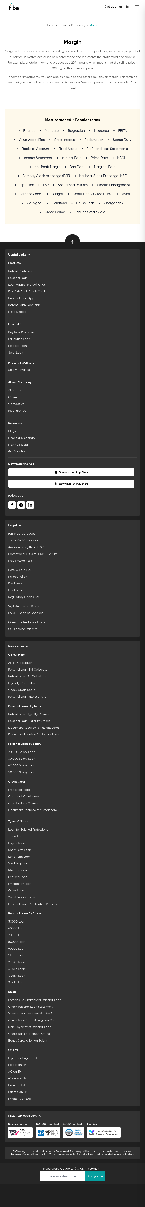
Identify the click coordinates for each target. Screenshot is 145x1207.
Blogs (12, 431)
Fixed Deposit (17, 311)
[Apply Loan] (62, 1176)
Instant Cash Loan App (24, 305)
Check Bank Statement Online (29, 1034)
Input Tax (27, 185)
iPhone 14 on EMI (19, 1098)
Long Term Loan (19, 856)
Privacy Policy (17, 576)
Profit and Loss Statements (107, 149)
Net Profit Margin (47, 167)
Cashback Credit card (23, 796)
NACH (121, 158)
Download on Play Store (71, 484)
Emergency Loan (19, 883)
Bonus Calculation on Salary (27, 1040)
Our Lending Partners (22, 629)
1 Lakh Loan (16, 955)
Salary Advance (19, 370)
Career (13, 397)
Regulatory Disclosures (23, 597)
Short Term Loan (19, 850)
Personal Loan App (21, 298)
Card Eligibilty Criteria (23, 803)
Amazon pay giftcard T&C (26, 547)
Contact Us (16, 404)
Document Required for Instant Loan (33, 727)
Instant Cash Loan (21, 271)
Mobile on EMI (17, 1065)
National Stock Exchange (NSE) (103, 176)
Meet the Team (18, 410)
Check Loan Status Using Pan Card (32, 1020)
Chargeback (113, 203)
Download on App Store (71, 472)
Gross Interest (64, 140)
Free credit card (19, 789)
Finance (29, 131)
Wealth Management (113, 185)
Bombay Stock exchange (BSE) (46, 176)
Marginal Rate (105, 167)
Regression (76, 131)
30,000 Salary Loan (21, 758)
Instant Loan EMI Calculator (27, 676)
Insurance (101, 131)
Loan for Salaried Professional (28, 829)
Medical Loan (17, 345)
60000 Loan (16, 928)
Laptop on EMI (18, 1092)
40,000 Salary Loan (21, 765)
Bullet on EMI (17, 1085)
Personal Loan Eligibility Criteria (29, 721)
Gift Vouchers (17, 451)
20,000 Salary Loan (21, 752)
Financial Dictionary (71, 25)
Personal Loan (18, 278)
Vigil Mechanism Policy (23, 606)
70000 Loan (16, 935)
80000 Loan (16, 942)
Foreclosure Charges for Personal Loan (34, 1000)
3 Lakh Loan (16, 969)
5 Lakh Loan (16, 982)
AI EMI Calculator (20, 663)
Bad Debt (77, 167)
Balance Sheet (30, 194)
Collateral (59, 203)
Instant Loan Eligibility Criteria (28, 714)
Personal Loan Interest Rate (27, 696)
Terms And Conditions (23, 540)
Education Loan (19, 339)
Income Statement (37, 158)
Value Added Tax (32, 140)
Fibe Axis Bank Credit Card (26, 291)
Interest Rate (72, 158)
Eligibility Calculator (21, 683)
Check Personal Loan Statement (30, 1006)
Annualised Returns (73, 185)
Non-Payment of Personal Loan (29, 1027)
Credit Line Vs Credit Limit (92, 194)
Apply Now (95, 1176)
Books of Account (35, 149)
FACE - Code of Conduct (25, 613)
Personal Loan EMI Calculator (28, 669)
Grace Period (55, 212)
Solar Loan (15, 352)
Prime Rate (99, 158)
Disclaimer (15, 583)
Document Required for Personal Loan (34, 734)
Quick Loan (16, 890)
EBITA (122, 131)
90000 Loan (16, 948)
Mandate (52, 131)
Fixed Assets (68, 149)
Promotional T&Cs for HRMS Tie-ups (32, 554)
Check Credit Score (21, 690)
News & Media (18, 444)
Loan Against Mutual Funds (27, 284)
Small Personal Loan (22, 897)
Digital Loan (16, 843)
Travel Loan (16, 836)
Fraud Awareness (20, 560)
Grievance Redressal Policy (26, 622)
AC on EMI (15, 1071)
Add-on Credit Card (89, 212)
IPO (46, 185)
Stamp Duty (122, 140)
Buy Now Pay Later (21, 332)
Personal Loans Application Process (32, 904)
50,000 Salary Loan (21, 772)
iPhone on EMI (17, 1078)
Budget (57, 194)
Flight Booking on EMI (23, 1058)
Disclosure (15, 590)
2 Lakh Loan (16, 962)
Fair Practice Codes (21, 533)
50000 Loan (16, 921)
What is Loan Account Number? (30, 1013)
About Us (14, 390)
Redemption (94, 140)
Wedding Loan (18, 863)
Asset (126, 194)
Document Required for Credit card (32, 810)
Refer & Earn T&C (20, 570)
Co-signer (34, 203)
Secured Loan (17, 877)
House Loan (85, 203)
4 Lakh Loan (16, 975)
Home (50, 25)
